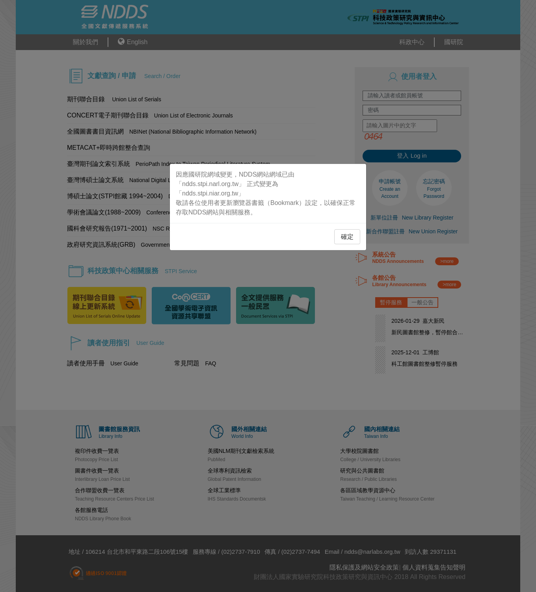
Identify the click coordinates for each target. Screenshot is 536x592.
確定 (347, 236)
